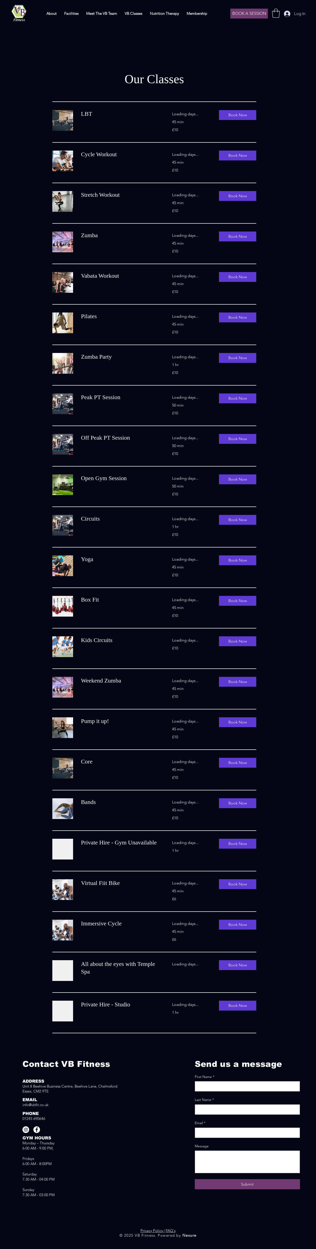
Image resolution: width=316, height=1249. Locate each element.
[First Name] (246, 1086)
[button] (276, 13)
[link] (120, 114)
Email (200, 1123)
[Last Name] (246, 1109)
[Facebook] (36, 1129)
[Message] (247, 1162)
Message (202, 1146)
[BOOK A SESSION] (249, 14)
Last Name (204, 1099)
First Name (204, 1076)
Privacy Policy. (152, 1230)
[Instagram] (25, 1129)
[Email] (246, 1133)
